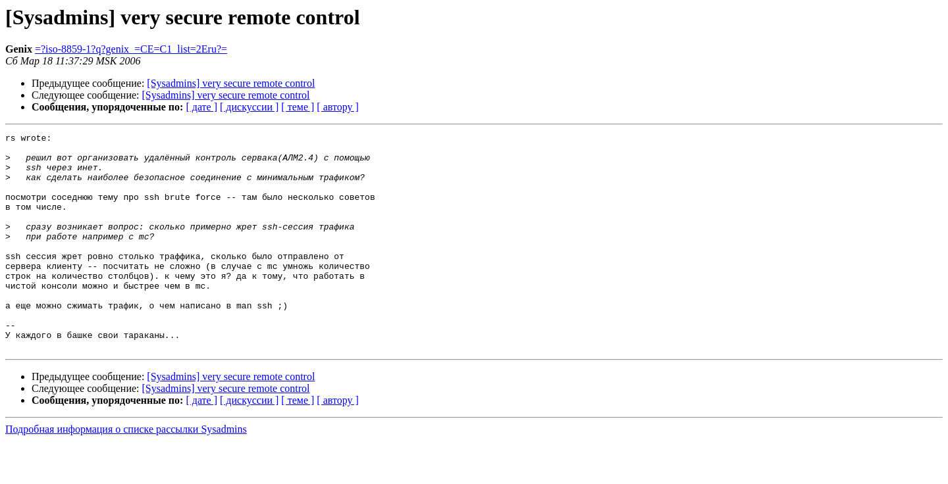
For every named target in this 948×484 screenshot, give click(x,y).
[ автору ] (337, 106)
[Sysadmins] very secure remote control (231, 83)
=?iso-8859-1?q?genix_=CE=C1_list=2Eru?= (131, 49)
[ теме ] (297, 106)
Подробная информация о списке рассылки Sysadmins (126, 472)
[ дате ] (201, 106)
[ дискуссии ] (249, 106)
